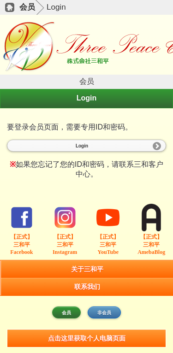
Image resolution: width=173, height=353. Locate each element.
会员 (27, 7)
